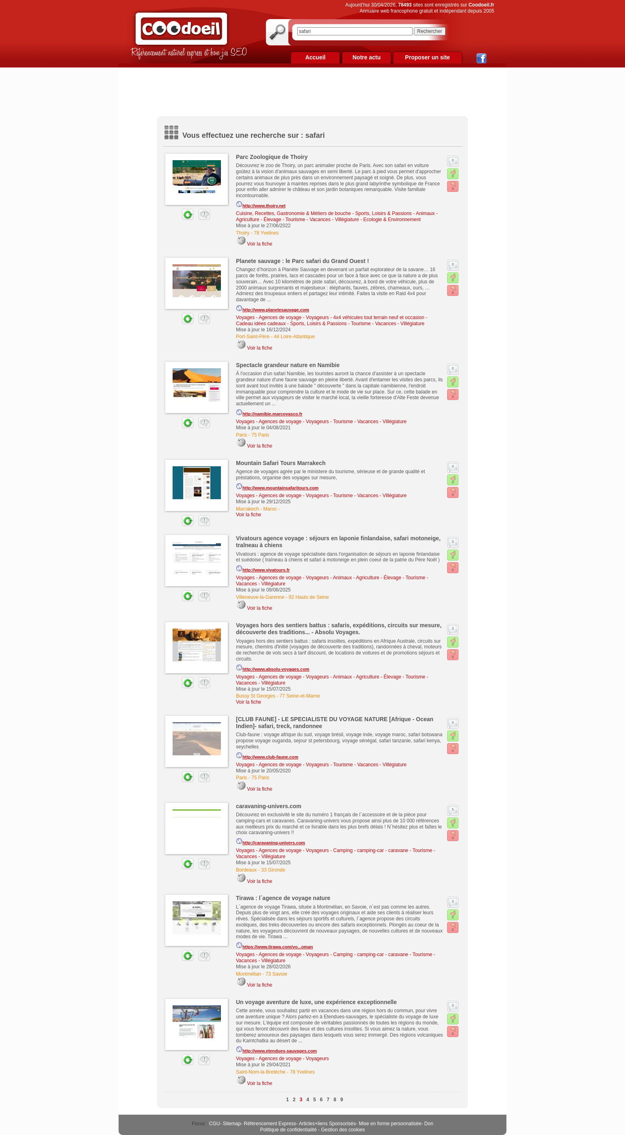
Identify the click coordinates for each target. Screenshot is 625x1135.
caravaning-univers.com (268, 806)
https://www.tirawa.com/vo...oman (274, 945)
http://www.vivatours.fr (263, 568)
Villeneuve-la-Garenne (260, 597)
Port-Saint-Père (253, 336)
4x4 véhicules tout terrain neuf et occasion (378, 317)
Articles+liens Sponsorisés (327, 1123)
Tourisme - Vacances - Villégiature (322, 219)
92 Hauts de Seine (309, 597)
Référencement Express (270, 1123)
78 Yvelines (266, 233)
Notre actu (367, 57)
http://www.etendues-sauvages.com (276, 1049)
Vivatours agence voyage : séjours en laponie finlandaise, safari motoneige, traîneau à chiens (338, 541)
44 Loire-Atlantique (294, 336)
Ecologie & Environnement (391, 219)
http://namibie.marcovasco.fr (269, 412)
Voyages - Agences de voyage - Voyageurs (282, 317)
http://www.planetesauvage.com (272, 308)
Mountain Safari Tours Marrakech (281, 463)
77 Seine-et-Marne (299, 696)
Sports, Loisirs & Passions (383, 213)
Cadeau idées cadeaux (261, 323)
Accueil (315, 57)
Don (428, 1123)
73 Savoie (276, 974)
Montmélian (248, 974)
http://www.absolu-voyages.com (272, 668)
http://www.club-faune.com (267, 755)
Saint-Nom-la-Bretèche (260, 1072)
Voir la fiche (259, 244)
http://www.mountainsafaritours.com (277, 486)
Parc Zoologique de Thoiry (272, 157)
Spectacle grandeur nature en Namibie (288, 365)
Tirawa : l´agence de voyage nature (283, 898)
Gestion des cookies (343, 1130)
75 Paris (260, 435)
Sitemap (232, 1123)
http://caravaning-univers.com (270, 841)
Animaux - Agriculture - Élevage (367, 578)
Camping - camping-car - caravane (371, 850)
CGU (214, 1123)
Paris (241, 435)
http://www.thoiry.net (260, 204)
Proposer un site (427, 57)
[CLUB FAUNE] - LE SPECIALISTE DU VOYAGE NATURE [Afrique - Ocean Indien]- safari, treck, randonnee (334, 722)
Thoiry (242, 233)
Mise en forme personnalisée (390, 1123)
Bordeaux (246, 870)
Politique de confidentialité (288, 1130)
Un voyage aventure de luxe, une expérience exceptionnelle (316, 1002)
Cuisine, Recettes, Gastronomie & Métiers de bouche (293, 213)
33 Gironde (273, 870)
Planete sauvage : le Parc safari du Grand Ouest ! (302, 261)
